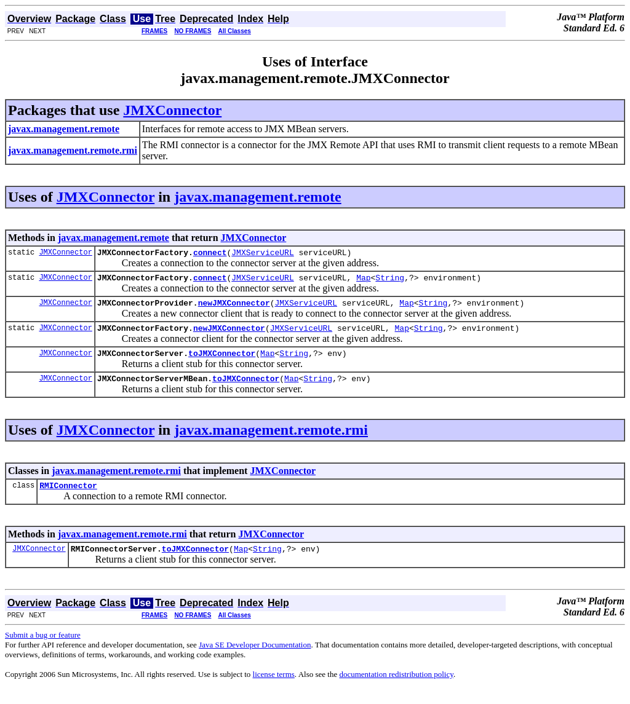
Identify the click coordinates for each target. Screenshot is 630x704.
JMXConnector (172, 110)
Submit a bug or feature (43, 649)
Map (363, 281)
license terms (274, 689)
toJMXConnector (221, 362)
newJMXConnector (234, 308)
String (389, 281)
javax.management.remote (257, 197)
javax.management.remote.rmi (271, 441)
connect (210, 253)
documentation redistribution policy (396, 689)
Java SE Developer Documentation (255, 659)
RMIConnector (68, 498)
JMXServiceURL (262, 253)
